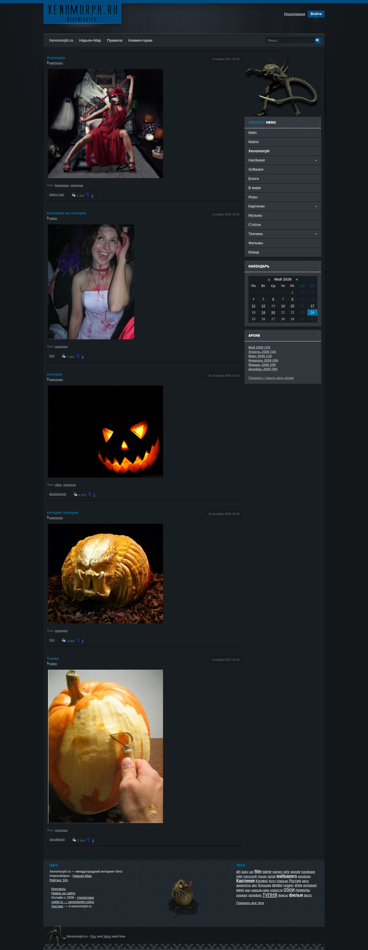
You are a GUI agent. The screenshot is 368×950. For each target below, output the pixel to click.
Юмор (253, 252)
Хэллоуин (56, 57)
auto (244, 872)
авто (305, 881)
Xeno (107, 936)
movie (262, 876)
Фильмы (255, 243)
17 (312, 306)
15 (292, 306)
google (295, 872)
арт (254, 885)
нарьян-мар (260, 890)
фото (308, 895)
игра (298, 885)
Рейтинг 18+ (59, 880)
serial (271, 876)
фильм (296, 895)
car (251, 872)
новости (276, 890)
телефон (255, 895)
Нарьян (282, 881)
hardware (308, 872)
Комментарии (140, 40)
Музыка (255, 215)
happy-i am (56, 194)
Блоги (253, 178)
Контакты (58, 889)
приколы (303, 890)
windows (304, 876)
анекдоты (243, 885)
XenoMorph (57, 839)
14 (283, 306)
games (277, 872)
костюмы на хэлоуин (66, 213)
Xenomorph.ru (61, 40)
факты (283, 895)
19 (263, 312)
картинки (56, 62)
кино (240, 890)
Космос (262, 881)
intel (239, 876)
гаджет (288, 885)
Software (255, 169)
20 (273, 312)
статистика (85, 897)
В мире (254, 188)
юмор (53, 218)
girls (286, 872)
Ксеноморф (82, 12)
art (238, 872)
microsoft (250, 876)
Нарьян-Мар (90, 40)
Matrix (253, 142)
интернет (310, 885)
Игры (252, 197)
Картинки (62, 185)
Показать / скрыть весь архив (271, 378)
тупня (269, 894)
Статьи (254, 224)
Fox (51, 355)
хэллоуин (77, 185)
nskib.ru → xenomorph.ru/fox (72, 902)
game (267, 872)
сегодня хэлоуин (62, 512)
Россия (295, 881)
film (258, 871)
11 (253, 306)
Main (252, 132)
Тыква (53, 658)
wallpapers (286, 876)
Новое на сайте (63, 893)
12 (263, 306)
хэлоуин (54, 374)
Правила (114, 40)
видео (277, 885)
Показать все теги (250, 903)
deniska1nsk (57, 493)
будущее (264, 885)
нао (247, 890)
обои (58, 484)
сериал (241, 895)
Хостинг (57, 906)
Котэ (272, 881)
